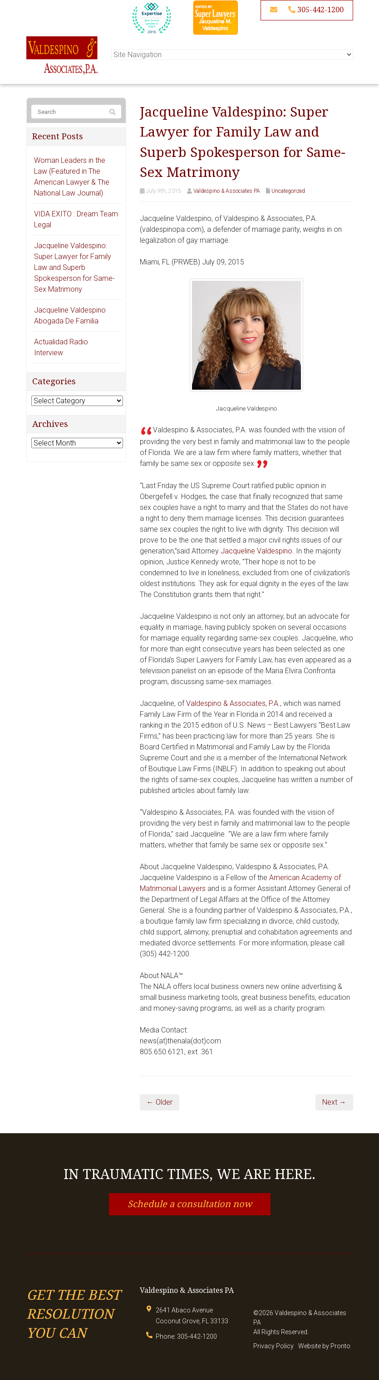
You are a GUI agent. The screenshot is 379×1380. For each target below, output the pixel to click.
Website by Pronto (324, 1346)
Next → (334, 1102)
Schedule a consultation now (190, 1204)
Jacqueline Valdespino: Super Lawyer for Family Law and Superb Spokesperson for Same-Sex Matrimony (74, 267)
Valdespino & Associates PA (226, 191)
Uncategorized (288, 191)
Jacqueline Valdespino (256, 551)
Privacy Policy (273, 1346)
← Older (159, 1102)
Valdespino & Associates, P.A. (233, 703)
